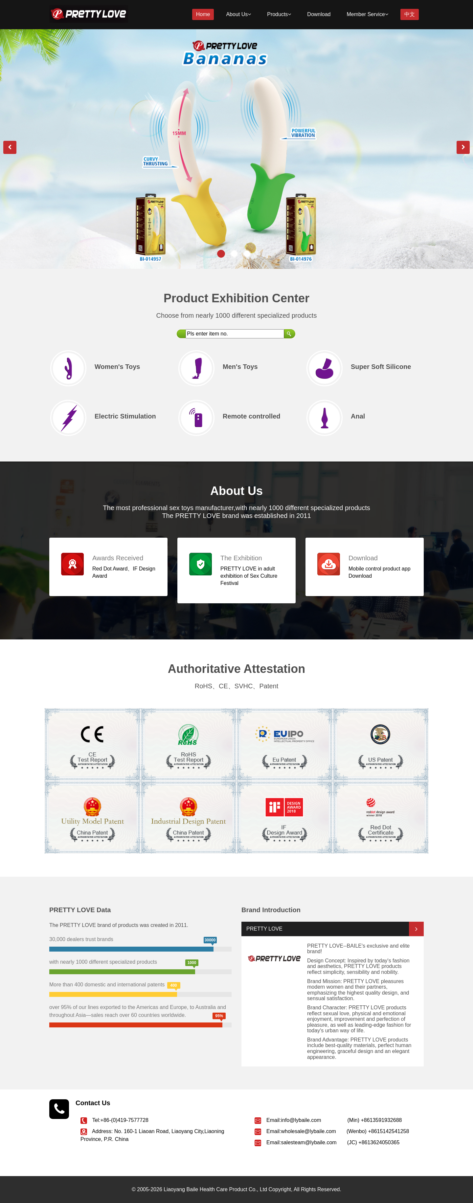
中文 (409, 14)
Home (203, 14)
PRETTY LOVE (264, 929)
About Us (238, 14)
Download (318, 14)
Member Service (367, 14)
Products (279, 14)
